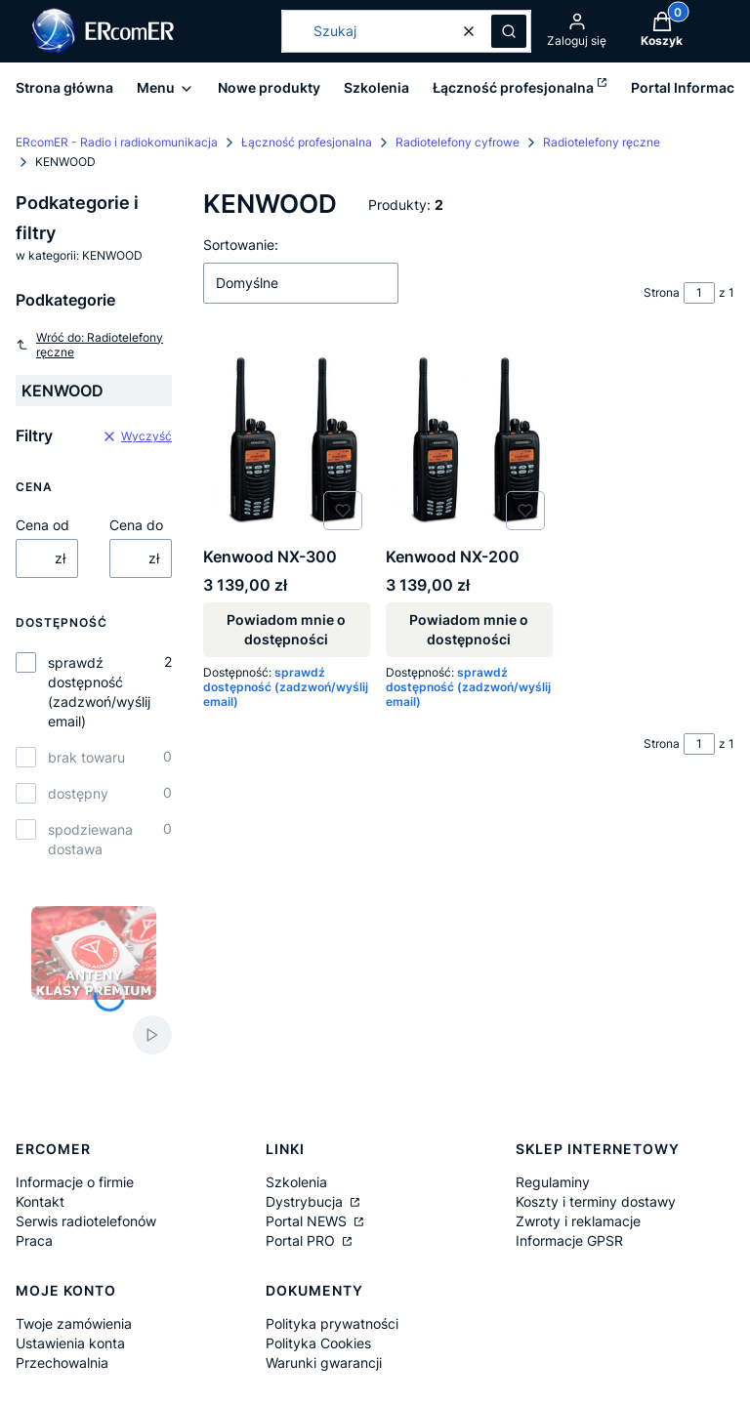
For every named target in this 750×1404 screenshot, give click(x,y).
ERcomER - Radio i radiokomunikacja (117, 142)
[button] (508, 31)
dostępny (78, 793)
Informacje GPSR (569, 1240)
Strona (662, 292)
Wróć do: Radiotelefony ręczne (89, 344)
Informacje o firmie (75, 1182)
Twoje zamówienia (74, 1323)
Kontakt (40, 1201)
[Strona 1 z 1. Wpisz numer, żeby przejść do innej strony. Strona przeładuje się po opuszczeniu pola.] (699, 293)
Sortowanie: (240, 244)
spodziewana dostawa (90, 839)
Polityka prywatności (332, 1323)
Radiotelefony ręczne (601, 142)
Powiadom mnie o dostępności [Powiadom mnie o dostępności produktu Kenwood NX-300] (286, 630)
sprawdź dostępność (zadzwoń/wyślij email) (99, 691)
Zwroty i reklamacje (578, 1221)
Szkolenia (296, 1182)
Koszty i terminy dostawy (596, 1201)
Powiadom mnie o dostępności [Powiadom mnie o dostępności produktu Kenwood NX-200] (468, 630)
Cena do (136, 524)
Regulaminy (553, 1182)
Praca (34, 1240)
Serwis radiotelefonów (86, 1221)
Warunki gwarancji (324, 1362)
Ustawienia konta (70, 1343)
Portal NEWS (308, 1221)
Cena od (42, 524)
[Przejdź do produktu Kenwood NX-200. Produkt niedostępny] (469, 440)
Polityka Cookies (318, 1343)
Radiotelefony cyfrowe (458, 142)
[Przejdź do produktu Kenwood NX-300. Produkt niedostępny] (286, 440)
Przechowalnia (62, 1362)
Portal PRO (302, 1240)
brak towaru (86, 757)
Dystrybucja (306, 1201)
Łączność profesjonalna (306, 142)
